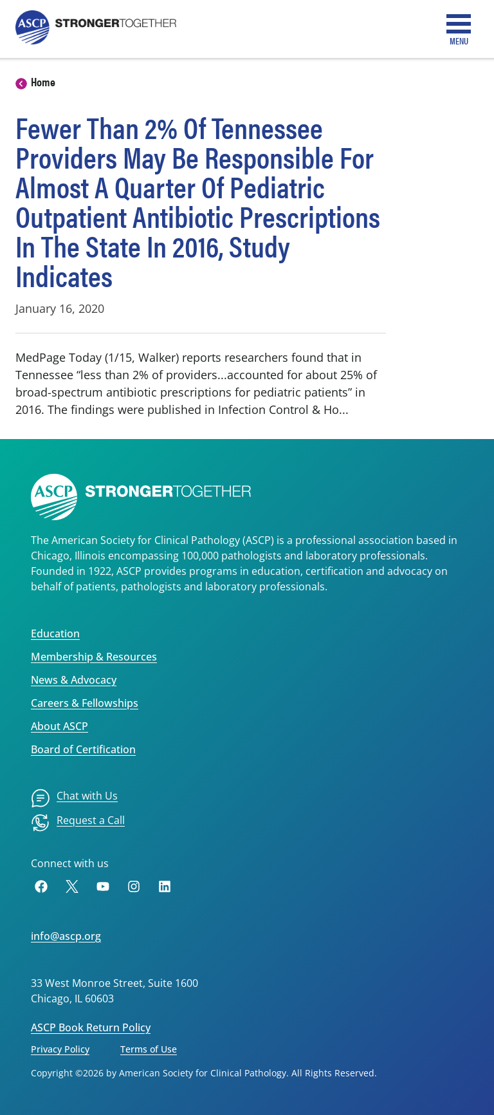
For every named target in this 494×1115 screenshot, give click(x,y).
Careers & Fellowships (84, 703)
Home (43, 81)
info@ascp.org (66, 936)
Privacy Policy (60, 1049)
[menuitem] (74, 798)
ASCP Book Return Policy (91, 1027)
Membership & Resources (94, 657)
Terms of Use (148, 1049)
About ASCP (59, 726)
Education (55, 633)
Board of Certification (83, 749)
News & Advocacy (73, 680)
